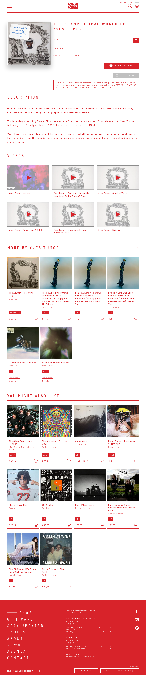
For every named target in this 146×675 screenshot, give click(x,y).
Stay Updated (25, 625)
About (15, 638)
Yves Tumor (67, 29)
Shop (26, 612)
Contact (18, 657)
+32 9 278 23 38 (73, 613)
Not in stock (125, 75)
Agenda (17, 651)
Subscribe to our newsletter (80, 656)
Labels (16, 632)
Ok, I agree (86, 671)
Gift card (20, 619)
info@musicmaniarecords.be (80, 611)
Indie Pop (58, 48)
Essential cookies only (120, 671)
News (14, 645)
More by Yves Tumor (33, 248)
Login (137, 2)
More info (36, 671)
